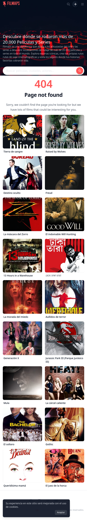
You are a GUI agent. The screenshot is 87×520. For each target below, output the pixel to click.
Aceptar (61, 512)
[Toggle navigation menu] (82, 4)
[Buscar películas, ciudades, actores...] (68, 4)
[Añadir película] (75, 4)
